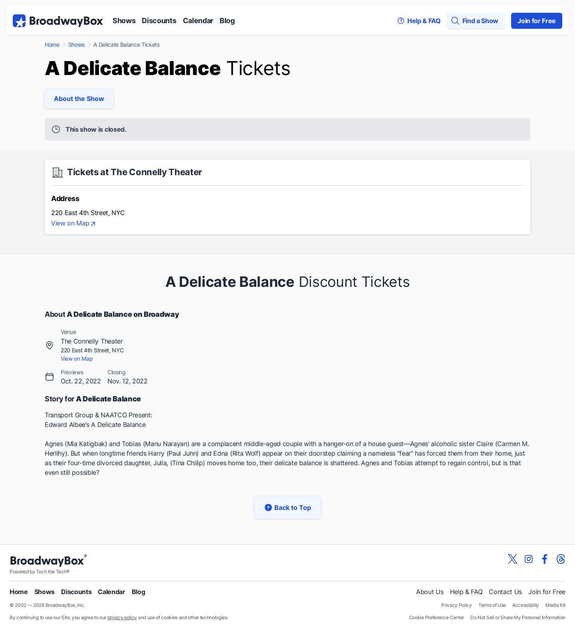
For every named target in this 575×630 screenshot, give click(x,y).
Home (52, 44)
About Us (429, 592)
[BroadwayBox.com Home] (58, 20)
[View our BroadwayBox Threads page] (560, 559)
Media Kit (555, 605)
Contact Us (505, 592)
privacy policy (122, 617)
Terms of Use (492, 605)
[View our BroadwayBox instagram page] (528, 559)
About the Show (79, 99)
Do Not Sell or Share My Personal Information (517, 617)
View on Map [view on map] (74, 224)
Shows (124, 20)
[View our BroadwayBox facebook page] (544, 559)
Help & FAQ (466, 592)
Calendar (198, 20)
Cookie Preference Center (436, 617)
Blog (227, 20)
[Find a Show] (476, 21)
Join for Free (537, 21)
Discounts (159, 20)
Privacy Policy (456, 605)
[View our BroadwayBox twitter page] (513, 559)
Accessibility (525, 605)
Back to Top (287, 507)
